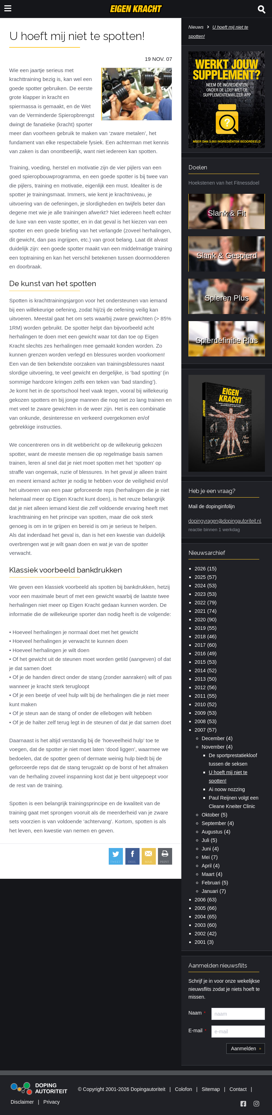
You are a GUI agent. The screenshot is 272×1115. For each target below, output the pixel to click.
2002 (200, 933)
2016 (200, 653)
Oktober (211, 815)
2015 (200, 662)
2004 (200, 916)
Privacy (52, 1102)
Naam (195, 1013)
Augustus (212, 832)
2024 (200, 585)
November (213, 747)
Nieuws (196, 27)
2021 (200, 611)
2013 (200, 679)
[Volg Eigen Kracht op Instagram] (256, 1104)
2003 (200, 925)
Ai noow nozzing (227, 789)
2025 (200, 577)
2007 (200, 730)
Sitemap (211, 1089)
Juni (206, 849)
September (214, 823)
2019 (200, 628)
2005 (200, 908)
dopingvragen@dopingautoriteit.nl (224, 521)
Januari (210, 891)
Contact (238, 1089)
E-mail (195, 1030)
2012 (200, 687)
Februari (211, 882)
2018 (200, 636)
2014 (200, 670)
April (207, 866)
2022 (200, 602)
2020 (200, 619)
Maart (208, 874)
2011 (200, 696)
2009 (200, 713)
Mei (206, 857)
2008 (200, 721)
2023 (200, 594)
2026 (200, 568)
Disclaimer (22, 1102)
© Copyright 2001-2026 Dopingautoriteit (121, 1089)
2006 (200, 899)
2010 (200, 704)
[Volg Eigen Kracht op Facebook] (243, 1104)
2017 (200, 645)
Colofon (183, 1089)
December (213, 738)
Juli (205, 840)
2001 (200, 942)
